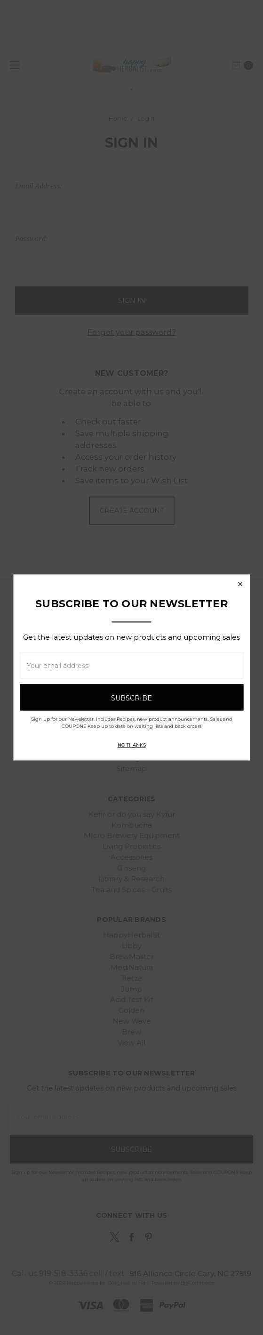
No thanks (132, 745)
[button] (239, 584)
